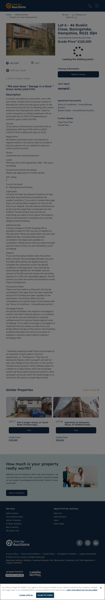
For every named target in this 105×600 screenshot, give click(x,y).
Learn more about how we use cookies (82, 590)
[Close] (101, 588)
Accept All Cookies (45, 595)
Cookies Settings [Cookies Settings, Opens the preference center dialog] (26, 595)
